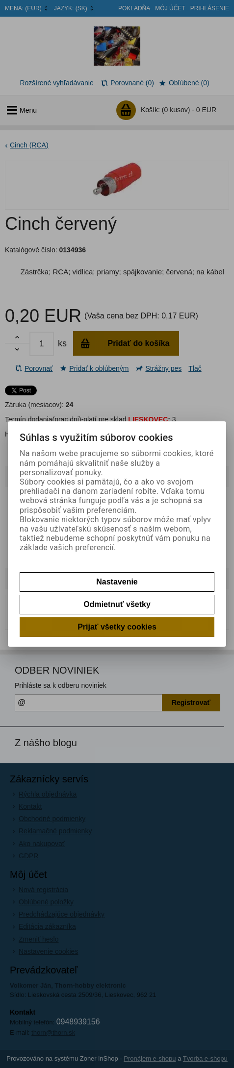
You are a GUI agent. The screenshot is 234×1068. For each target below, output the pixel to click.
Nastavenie (117, 582)
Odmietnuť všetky (117, 604)
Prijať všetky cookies (117, 627)
